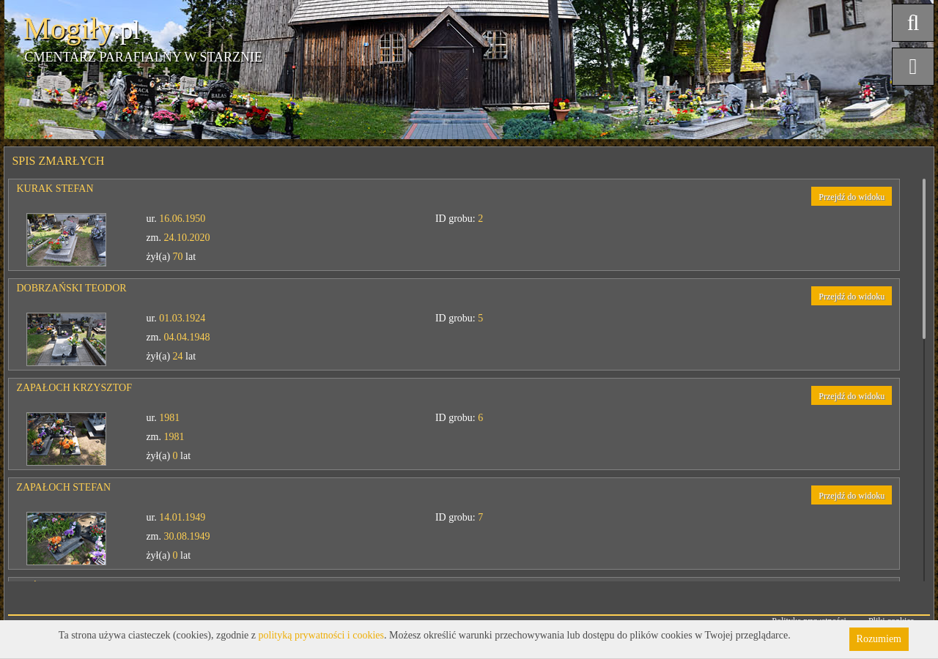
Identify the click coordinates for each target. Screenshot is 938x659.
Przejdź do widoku (852, 197)
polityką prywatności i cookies (321, 635)
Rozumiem (879, 638)
